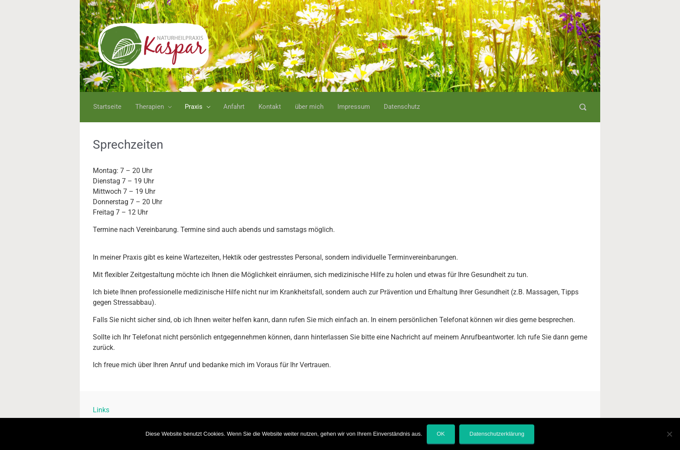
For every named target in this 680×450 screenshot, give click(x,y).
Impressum (353, 107)
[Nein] (669, 434)
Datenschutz (402, 107)
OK (441, 433)
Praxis (194, 107)
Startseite (107, 107)
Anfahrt (234, 107)
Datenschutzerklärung (497, 433)
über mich (309, 107)
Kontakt (269, 107)
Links (101, 410)
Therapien (149, 107)
